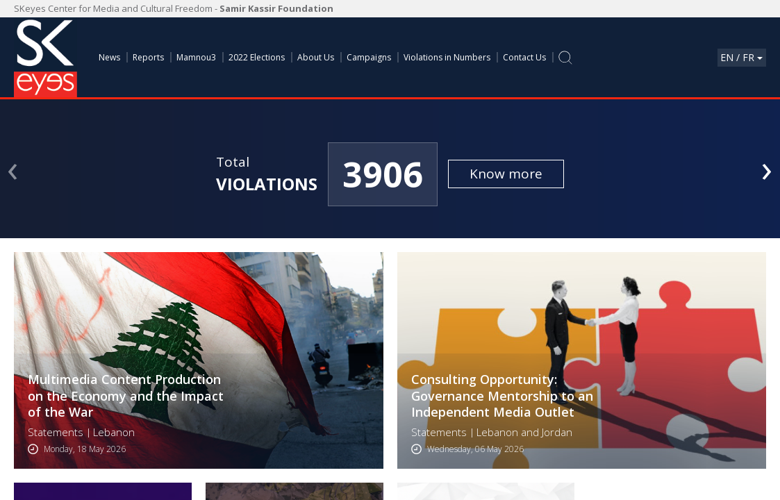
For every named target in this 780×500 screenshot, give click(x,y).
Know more (506, 174)
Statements (55, 432)
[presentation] (13, 167)
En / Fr (741, 57)
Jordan (557, 432)
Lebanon (114, 432)
